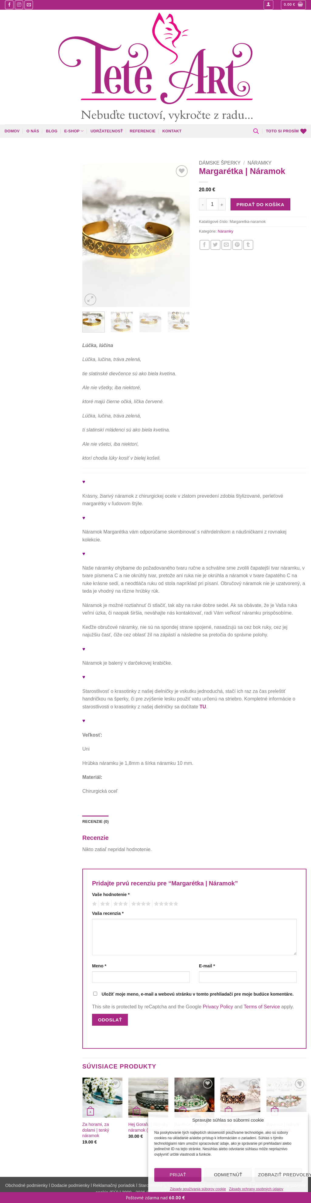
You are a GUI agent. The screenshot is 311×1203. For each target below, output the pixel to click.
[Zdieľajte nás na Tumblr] (248, 245)
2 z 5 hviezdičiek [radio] (104, 904)
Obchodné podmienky (27, 1185)
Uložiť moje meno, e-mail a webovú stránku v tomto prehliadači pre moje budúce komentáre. (197, 994)
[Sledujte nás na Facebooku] (9, 4)
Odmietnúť (228, 1174)
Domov (12, 131)
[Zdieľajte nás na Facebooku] (205, 245)
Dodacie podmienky (70, 1185)
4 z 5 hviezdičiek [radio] (140, 904)
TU (203, 706)
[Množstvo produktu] (212, 204)
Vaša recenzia (108, 913)
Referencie (143, 131)
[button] (268, 5)
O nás (32, 131)
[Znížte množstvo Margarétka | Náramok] (202, 204)
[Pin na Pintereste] (237, 245)
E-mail (207, 965)
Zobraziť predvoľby (280, 1174)
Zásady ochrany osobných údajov (256, 1189)
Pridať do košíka (260, 204)
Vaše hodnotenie (111, 894)
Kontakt (171, 131)
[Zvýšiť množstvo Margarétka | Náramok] (222, 204)
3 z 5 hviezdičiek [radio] (119, 904)
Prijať (177, 1174)
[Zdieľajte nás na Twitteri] (215, 245)
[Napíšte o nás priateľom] (226, 245)
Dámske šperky (220, 162)
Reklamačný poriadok (114, 1185)
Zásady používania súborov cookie (198, 1189)
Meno (99, 965)
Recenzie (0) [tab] (95, 821)
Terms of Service (262, 1006)
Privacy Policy (218, 1006)
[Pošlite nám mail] (28, 4)
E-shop (74, 131)
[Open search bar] (256, 131)
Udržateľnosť (107, 131)
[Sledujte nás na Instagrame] (19, 4)
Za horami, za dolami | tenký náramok (95, 1130)
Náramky (260, 162)
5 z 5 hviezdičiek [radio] (165, 904)
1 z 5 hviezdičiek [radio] (94, 904)
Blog (51, 131)
